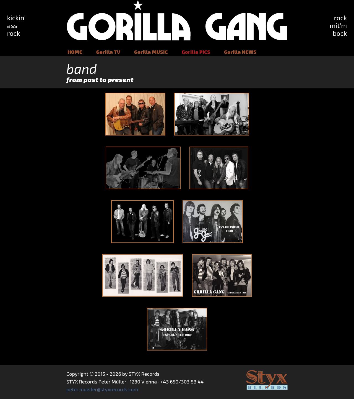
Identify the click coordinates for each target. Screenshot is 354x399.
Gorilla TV (108, 52)
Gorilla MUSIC (151, 52)
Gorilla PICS (196, 52)
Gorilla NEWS (240, 52)
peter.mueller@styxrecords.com (102, 389)
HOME (74, 52)
